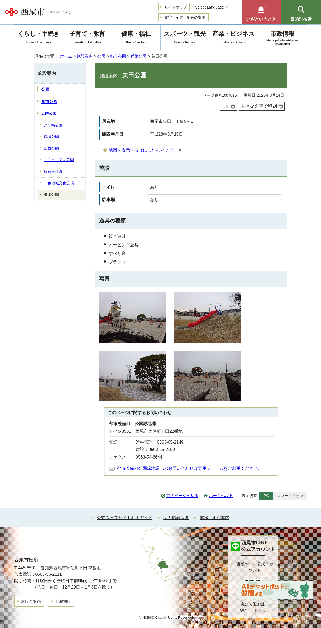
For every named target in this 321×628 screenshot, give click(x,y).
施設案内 (85, 56)
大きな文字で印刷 (259, 106)
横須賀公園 (53, 172)
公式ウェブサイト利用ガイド (124, 517)
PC (266, 496)
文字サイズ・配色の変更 (184, 17)
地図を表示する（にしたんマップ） (145, 150)
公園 (101, 56)
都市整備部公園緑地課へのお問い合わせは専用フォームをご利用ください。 (189, 468)
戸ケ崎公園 (53, 125)
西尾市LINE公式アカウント (254, 567)
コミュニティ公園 (59, 160)
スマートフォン (290, 496)
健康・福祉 (136, 38)
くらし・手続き (38, 38)
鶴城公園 (51, 137)
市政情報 (282, 38)
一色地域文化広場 (59, 183)
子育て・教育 (87, 38)
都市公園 (118, 56)
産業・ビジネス (233, 38)
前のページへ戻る (182, 495)
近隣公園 (139, 56)
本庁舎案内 (31, 601)
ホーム (66, 56)
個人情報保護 (176, 517)
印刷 (225, 106)
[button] (261, 12)
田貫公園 (51, 148)
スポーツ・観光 (184, 38)
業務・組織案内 (214, 517)
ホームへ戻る (221, 495)
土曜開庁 (63, 601)
